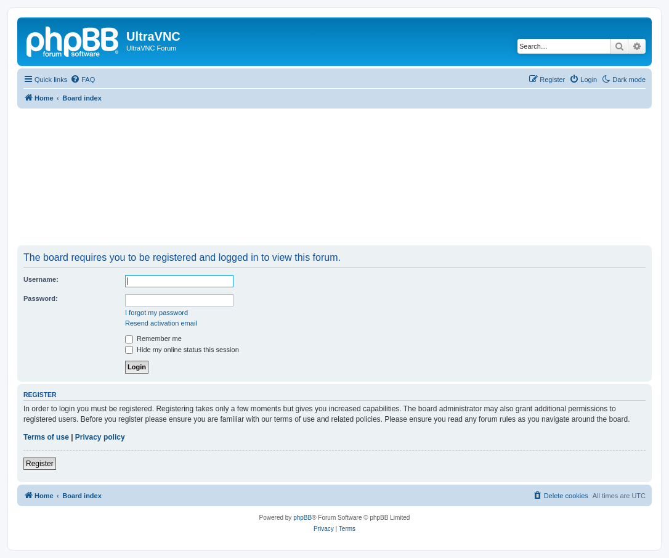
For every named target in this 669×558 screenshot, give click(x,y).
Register (40, 463)
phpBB (302, 517)
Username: (41, 279)
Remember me (153, 338)
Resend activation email (161, 323)
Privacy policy (100, 437)
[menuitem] (82, 79)
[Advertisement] (334, 176)
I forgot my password (156, 312)
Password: (40, 298)
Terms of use (46, 437)
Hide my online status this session (182, 349)
